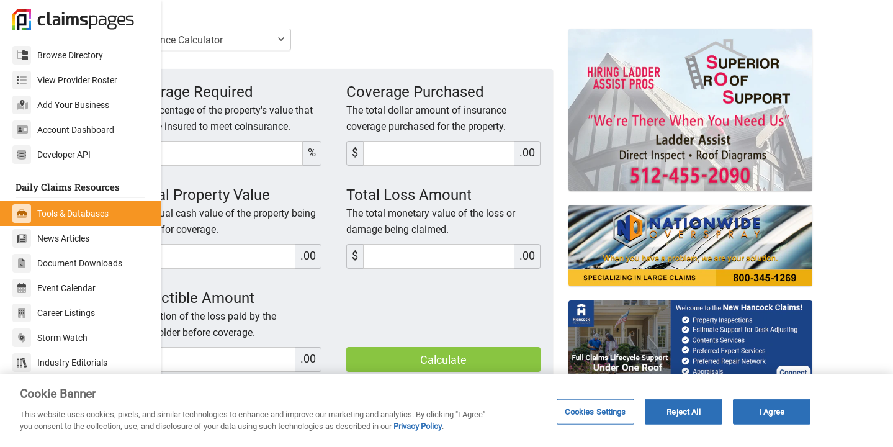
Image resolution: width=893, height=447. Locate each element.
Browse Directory (57, 55)
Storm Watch (50, 337)
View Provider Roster (64, 80)
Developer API (51, 154)
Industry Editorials (59, 362)
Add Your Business (60, 105)
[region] (446, 410)
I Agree (771, 411)
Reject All (683, 411)
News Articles (50, 238)
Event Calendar (54, 288)
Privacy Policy (417, 426)
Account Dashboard (63, 129)
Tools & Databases (60, 213)
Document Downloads (67, 263)
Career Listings (53, 313)
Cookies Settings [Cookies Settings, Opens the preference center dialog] (595, 411)
